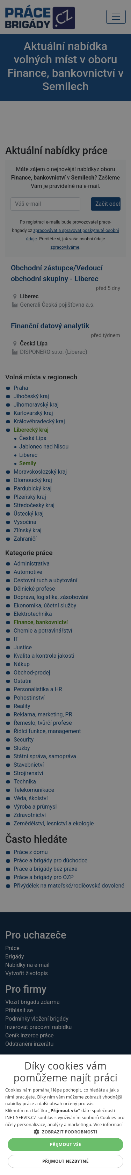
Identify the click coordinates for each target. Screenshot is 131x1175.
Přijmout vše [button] (65, 1144)
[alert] (65, 587)
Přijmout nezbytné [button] (65, 1161)
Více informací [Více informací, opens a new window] (108, 1124)
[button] (65, 1131)
